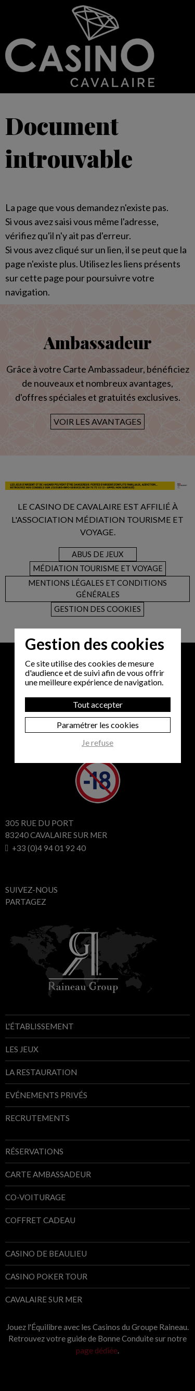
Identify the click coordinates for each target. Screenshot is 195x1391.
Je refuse (97, 742)
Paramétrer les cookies (98, 725)
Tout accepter (98, 704)
